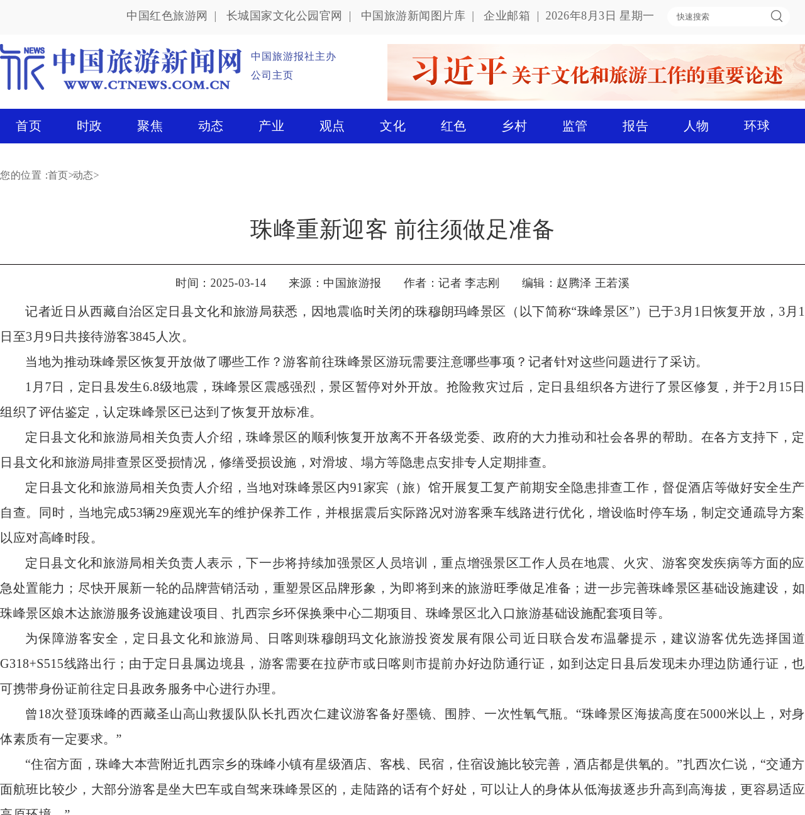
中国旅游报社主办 (293, 56)
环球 (757, 126)
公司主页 (272, 75)
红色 (454, 126)
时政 (90, 126)
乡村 (514, 126)
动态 (211, 126)
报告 (635, 126)
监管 (575, 126)
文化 (393, 126)
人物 (696, 126)
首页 (29, 126)
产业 (271, 126)
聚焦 (150, 126)
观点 (332, 126)
